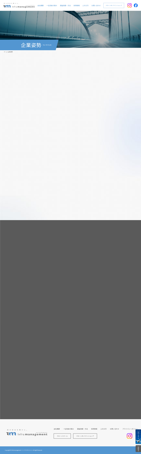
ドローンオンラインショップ (114, 5)
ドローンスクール (62, 436)
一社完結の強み (51, 5)
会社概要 (40, 5)
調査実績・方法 (65, 5)
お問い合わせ (96, 5)
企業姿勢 (85, 5)
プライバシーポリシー (130, 429)
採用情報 (77, 5)
